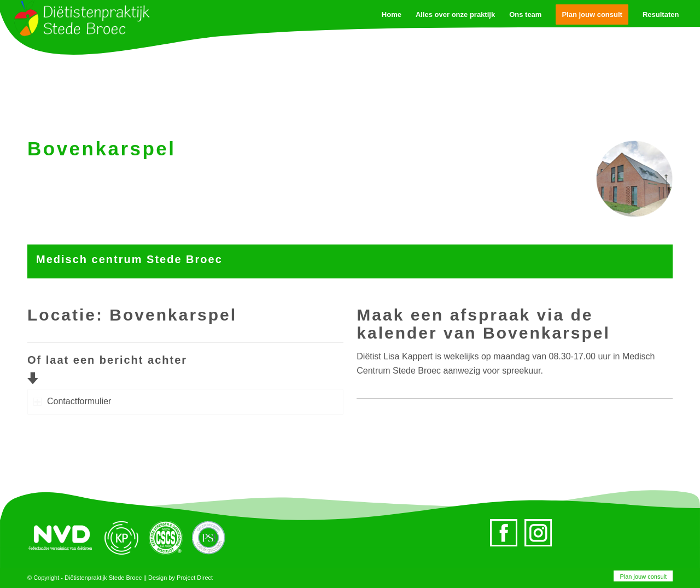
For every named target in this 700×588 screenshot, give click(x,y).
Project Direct (195, 577)
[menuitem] (640, 576)
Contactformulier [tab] (72, 401)
